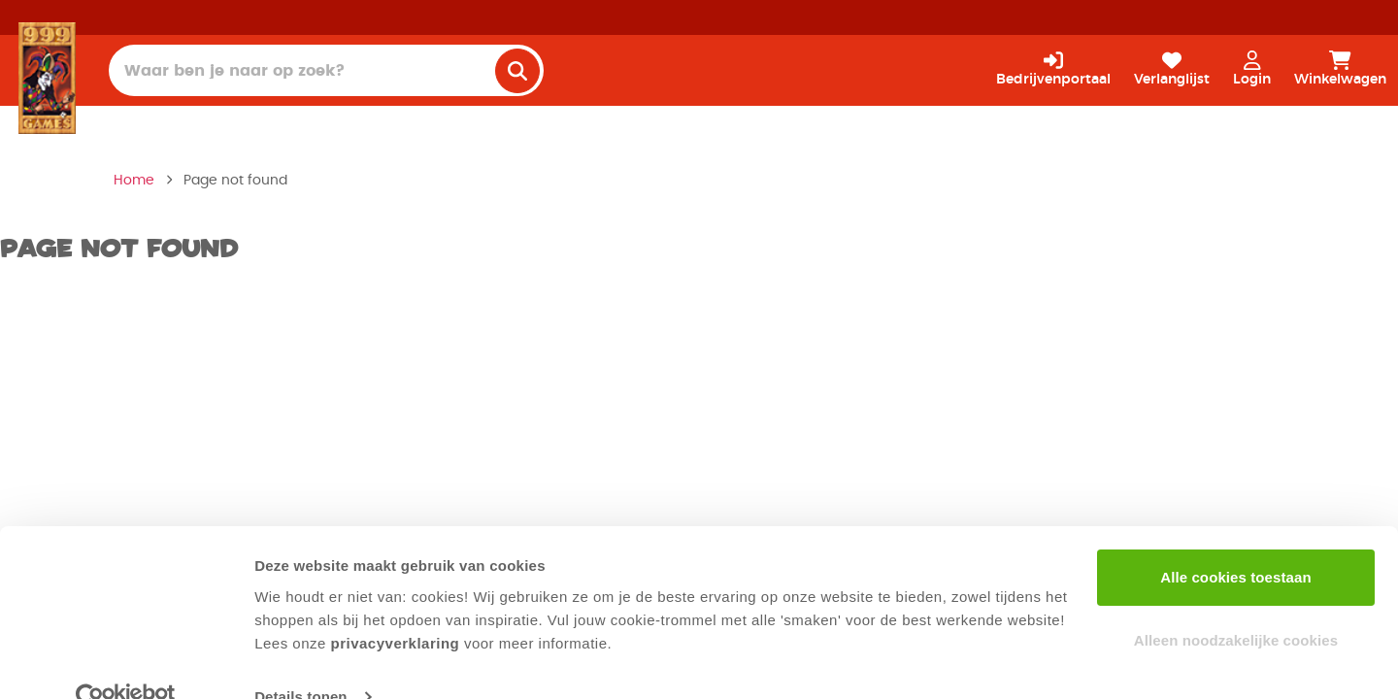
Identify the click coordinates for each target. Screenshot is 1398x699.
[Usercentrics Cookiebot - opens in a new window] (126, 661)
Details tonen (300, 660)
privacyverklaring (395, 607)
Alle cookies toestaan (1236, 541)
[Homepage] (47, 77)
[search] (517, 71)
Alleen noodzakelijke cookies (1236, 604)
